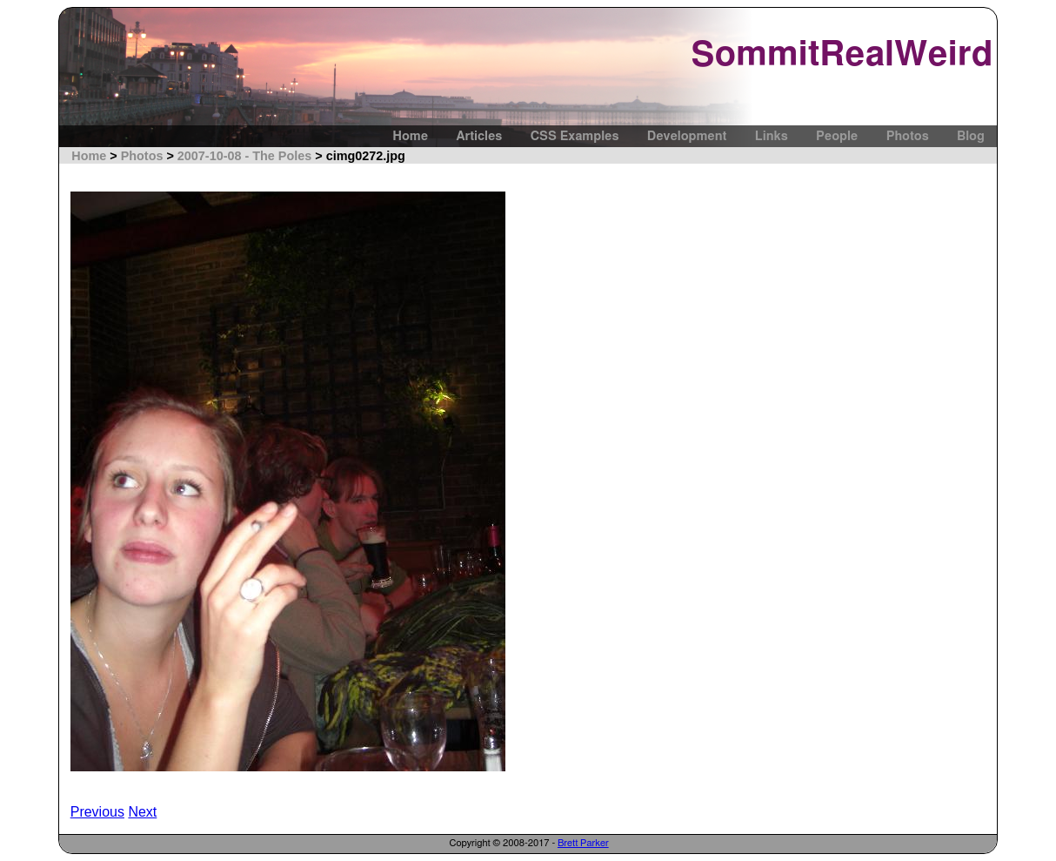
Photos (907, 136)
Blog (971, 136)
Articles (479, 136)
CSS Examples (575, 136)
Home (410, 136)
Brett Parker (583, 843)
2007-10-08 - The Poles (244, 156)
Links (771, 136)
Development (687, 136)
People (837, 136)
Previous (97, 811)
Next (142, 811)
